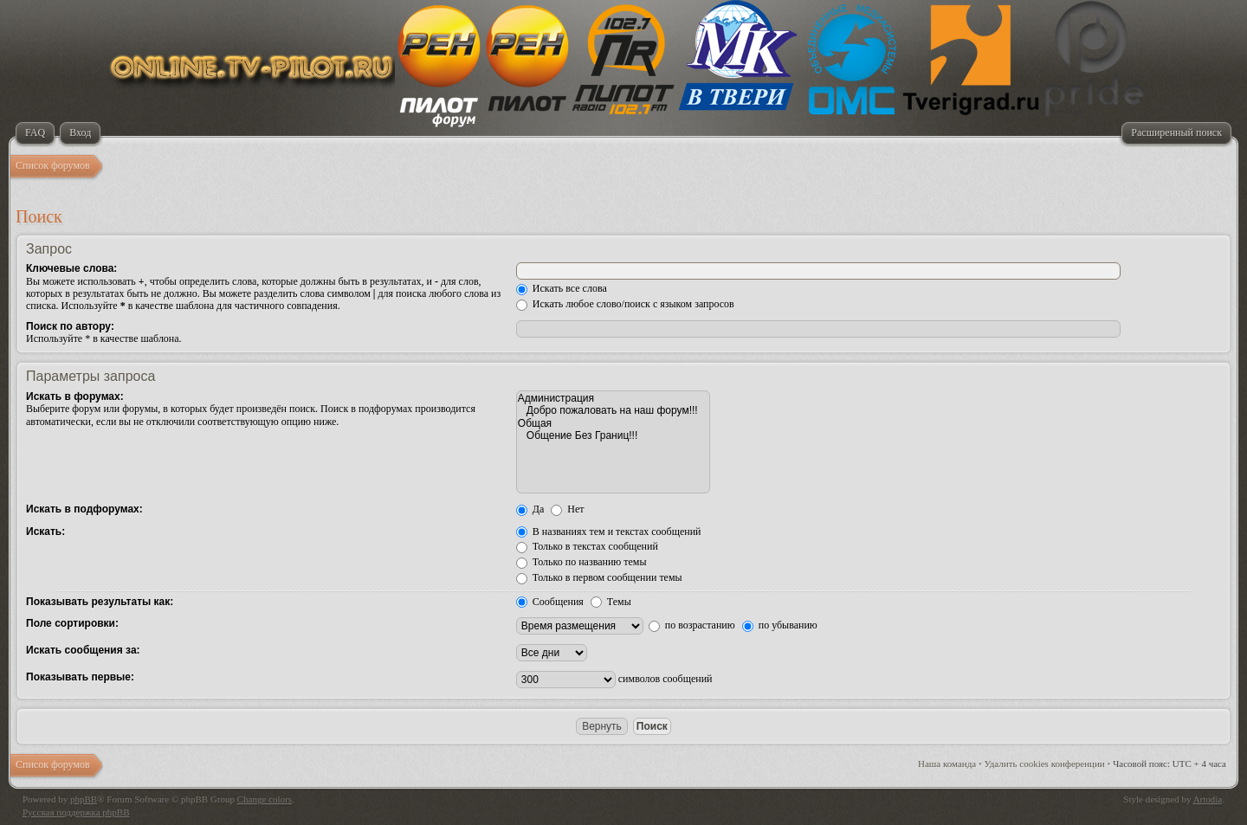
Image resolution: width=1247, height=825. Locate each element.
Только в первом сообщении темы (599, 577)
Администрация (613, 398)
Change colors (264, 799)
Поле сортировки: (72, 623)
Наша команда (947, 763)
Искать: (45, 531)
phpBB (83, 799)
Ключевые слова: (71, 268)
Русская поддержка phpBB (76, 812)
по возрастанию (692, 625)
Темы (611, 602)
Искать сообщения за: (83, 650)
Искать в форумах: (75, 396)
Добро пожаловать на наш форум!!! (613, 410)
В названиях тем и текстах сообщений (608, 531)
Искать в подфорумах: (84, 509)
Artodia (1208, 799)
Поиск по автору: (70, 326)
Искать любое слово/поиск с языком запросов (625, 304)
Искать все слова (561, 288)
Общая (613, 423)
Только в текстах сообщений (587, 546)
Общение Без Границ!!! (613, 435)
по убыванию (779, 625)
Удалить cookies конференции (1045, 763)
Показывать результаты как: (99, 602)
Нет (567, 509)
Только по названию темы (581, 562)
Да (530, 509)
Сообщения (550, 602)
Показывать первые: (80, 677)
